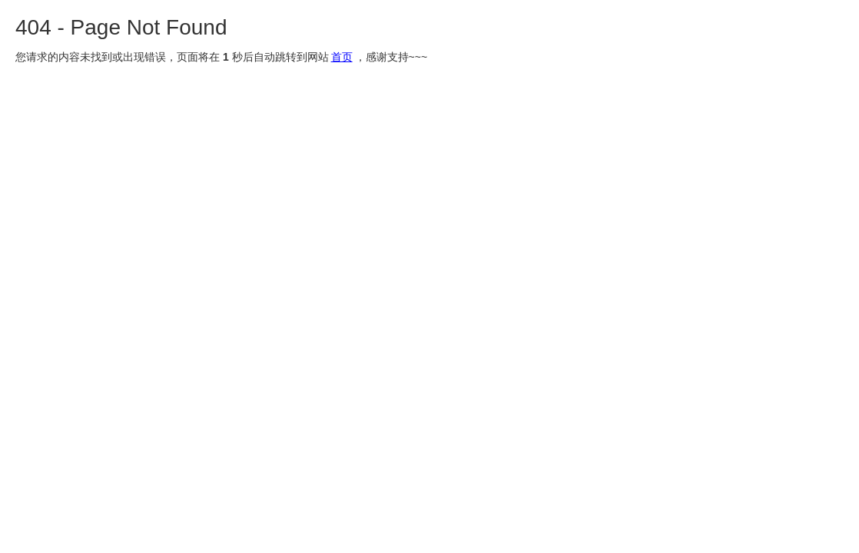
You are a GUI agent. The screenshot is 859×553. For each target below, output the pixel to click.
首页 (342, 57)
